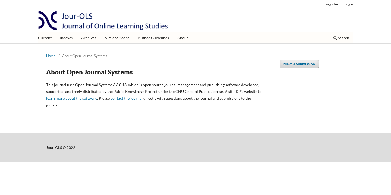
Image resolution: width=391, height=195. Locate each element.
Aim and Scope (117, 37)
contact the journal (127, 98)
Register (331, 4)
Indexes (66, 37)
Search (341, 37)
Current (45, 37)
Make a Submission (299, 64)
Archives (88, 37)
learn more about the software (71, 98)
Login (349, 4)
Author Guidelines (153, 37)
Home (51, 56)
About (183, 37)
